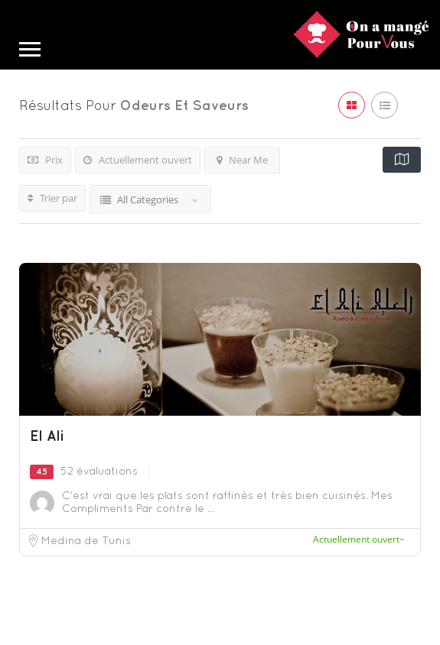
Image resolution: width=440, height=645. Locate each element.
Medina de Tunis (86, 540)
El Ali (47, 435)
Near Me (242, 160)
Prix (45, 160)
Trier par (52, 198)
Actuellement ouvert (137, 160)
